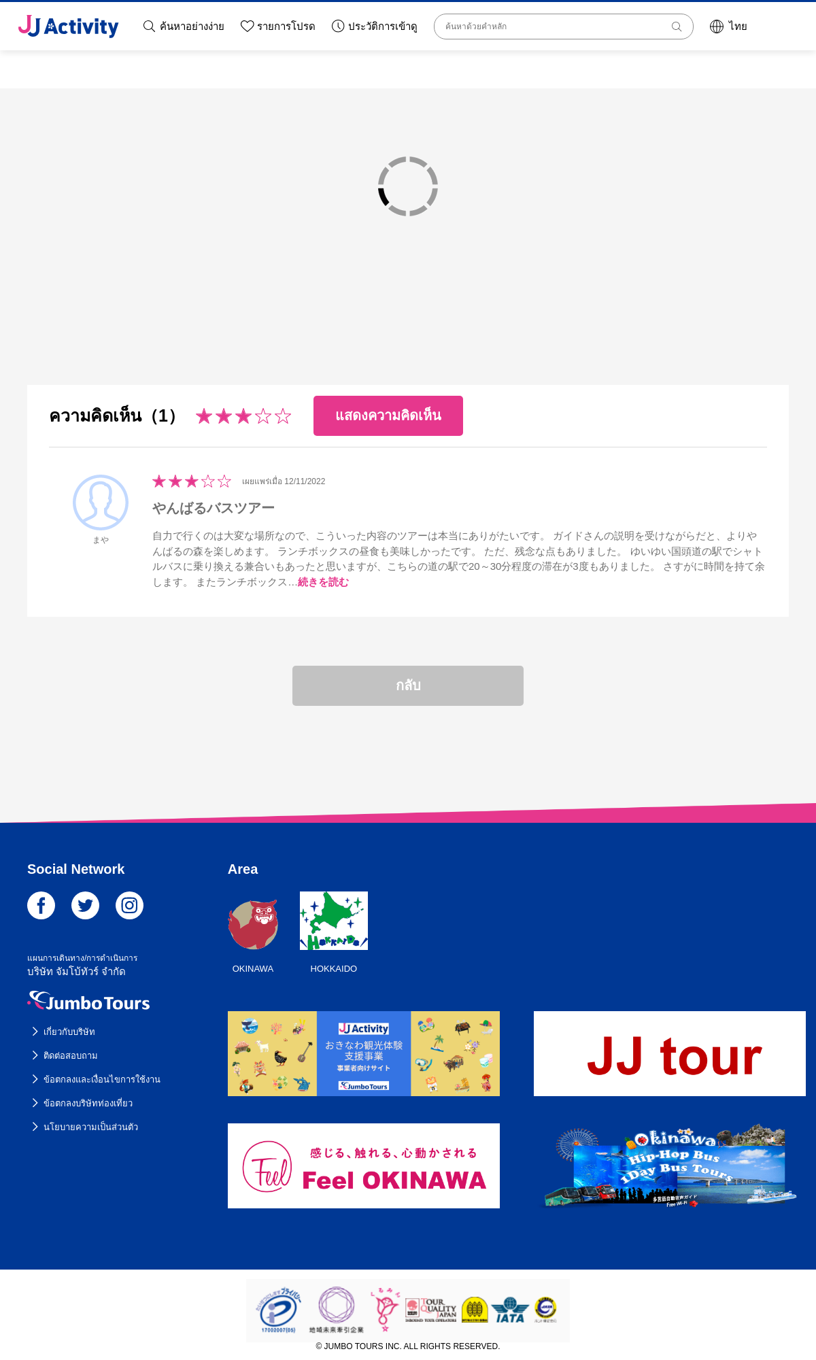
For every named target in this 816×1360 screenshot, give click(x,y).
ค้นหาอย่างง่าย (192, 26)
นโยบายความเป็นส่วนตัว (91, 1127)
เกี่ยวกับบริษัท (69, 1032)
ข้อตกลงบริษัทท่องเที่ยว (88, 1103)
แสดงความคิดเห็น (388, 415)
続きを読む (323, 582)
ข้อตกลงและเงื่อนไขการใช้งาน (102, 1079)
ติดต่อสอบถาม (71, 1056)
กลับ (408, 685)
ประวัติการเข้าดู (383, 26)
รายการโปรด (286, 26)
